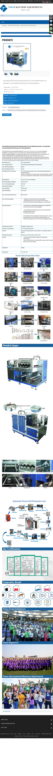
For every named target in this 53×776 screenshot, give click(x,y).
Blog (12, 733)
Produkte (20, 733)
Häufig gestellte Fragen (46, 733)
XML (33, 733)
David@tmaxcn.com (9, 1)
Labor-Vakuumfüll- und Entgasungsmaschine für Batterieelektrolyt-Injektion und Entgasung (26, 110)
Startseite (4, 25)
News (24, 733)
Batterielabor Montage (14, 25)
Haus (15, 733)
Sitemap (28, 733)
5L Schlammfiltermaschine (13, 107)
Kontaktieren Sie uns (4, 733)
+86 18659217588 (37, 1)
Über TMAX (37, 733)
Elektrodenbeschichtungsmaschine (30, 151)
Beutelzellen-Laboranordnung (28, 25)
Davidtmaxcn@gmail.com (22, 1)
